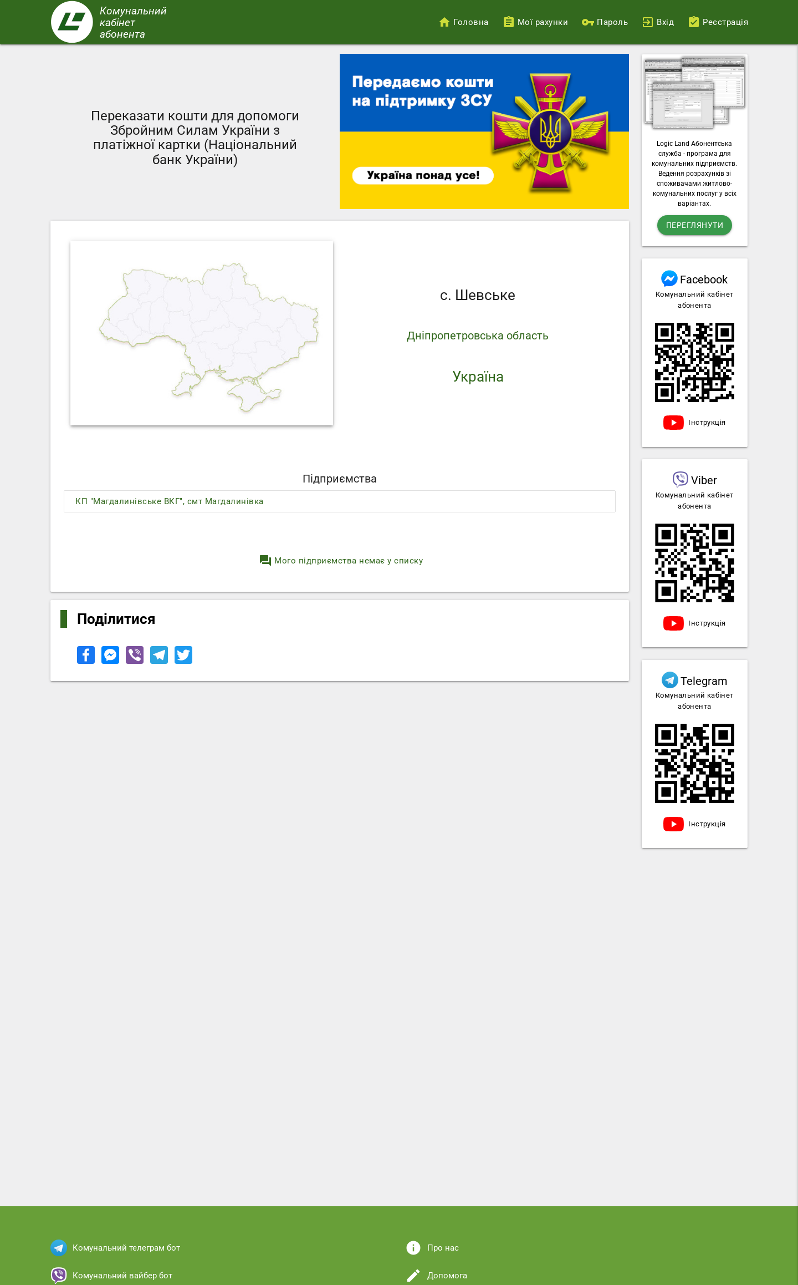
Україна (478, 376)
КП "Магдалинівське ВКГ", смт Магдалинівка (169, 501)
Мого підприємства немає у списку (341, 560)
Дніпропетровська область (478, 335)
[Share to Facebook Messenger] (111, 661)
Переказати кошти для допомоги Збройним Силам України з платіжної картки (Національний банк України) (195, 137)
